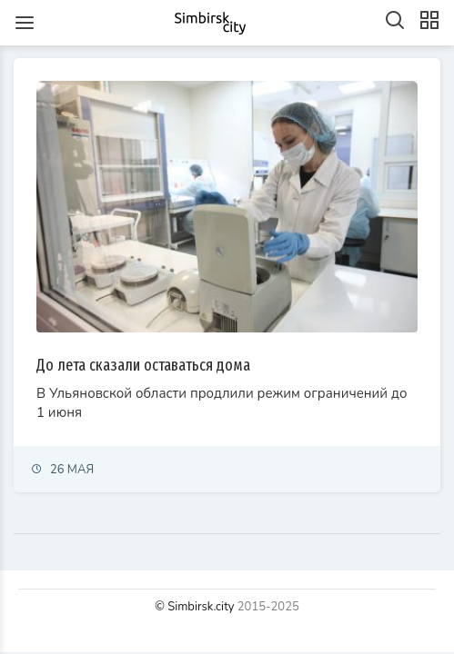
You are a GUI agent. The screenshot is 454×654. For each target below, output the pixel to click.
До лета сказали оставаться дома (143, 365)
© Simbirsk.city (194, 607)
